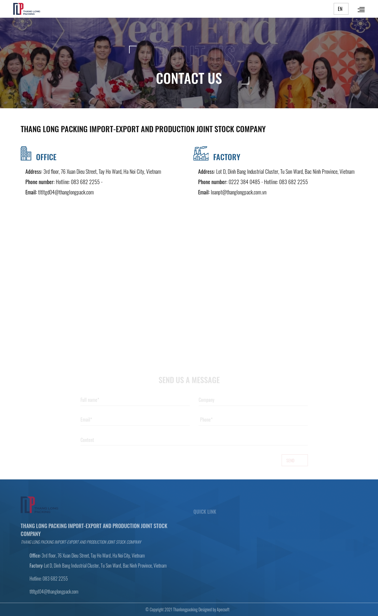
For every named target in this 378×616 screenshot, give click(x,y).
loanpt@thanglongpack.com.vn (238, 192)
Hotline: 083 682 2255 (78, 182)
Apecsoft (221, 609)
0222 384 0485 (244, 182)
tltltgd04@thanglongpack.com (66, 192)
